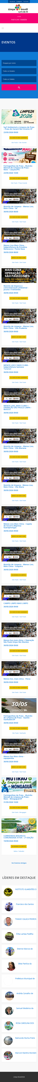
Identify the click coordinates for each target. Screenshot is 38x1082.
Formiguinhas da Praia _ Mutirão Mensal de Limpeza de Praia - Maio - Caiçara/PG (18, 168)
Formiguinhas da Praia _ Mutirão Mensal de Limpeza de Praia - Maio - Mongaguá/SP (18, 797)
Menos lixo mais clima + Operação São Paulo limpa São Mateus (19, 641)
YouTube (25, 1)
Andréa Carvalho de (25, 993)
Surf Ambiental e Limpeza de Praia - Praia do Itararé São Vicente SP (19, 128)
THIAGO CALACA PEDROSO (26, 919)
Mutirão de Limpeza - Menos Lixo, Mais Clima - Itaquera (19, 565)
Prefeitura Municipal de (25, 978)
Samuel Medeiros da (24, 1008)
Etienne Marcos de (25, 949)
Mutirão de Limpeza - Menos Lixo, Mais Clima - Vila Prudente (19, 327)
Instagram (19, 1)
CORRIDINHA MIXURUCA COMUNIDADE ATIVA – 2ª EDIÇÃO (18, 837)
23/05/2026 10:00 (11, 173)
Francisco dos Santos (25, 904)
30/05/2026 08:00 (11, 211)
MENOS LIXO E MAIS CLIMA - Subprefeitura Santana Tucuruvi (16, 367)
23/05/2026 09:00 (11, 132)
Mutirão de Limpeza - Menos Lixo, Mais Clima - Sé (19, 207)
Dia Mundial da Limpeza (19, 575)
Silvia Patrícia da (25, 963)
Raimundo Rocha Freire (25, 1038)
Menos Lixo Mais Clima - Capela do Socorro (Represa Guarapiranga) (18, 526)
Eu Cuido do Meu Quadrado (18, 137)
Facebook (12, 1)
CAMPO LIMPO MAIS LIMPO (16, 603)
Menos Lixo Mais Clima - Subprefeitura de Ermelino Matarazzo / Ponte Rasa (15, 247)
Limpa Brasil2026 (19, 1077)
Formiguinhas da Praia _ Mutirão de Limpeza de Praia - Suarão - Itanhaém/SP (18, 718)
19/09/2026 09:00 (11, 841)
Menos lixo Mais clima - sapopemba (14, 757)
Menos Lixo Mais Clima (18, 257)
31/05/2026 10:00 (11, 802)
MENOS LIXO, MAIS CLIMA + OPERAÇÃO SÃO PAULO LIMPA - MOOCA (18, 407)
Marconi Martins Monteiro (26, 1053)
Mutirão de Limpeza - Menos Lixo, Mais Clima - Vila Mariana (19, 447)
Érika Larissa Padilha (24, 934)
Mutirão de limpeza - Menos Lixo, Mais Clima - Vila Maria (18, 486)
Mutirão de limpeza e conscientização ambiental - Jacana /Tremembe (16, 288)
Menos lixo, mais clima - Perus (17, 679)
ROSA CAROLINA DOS (25, 1023)
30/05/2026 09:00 (11, 293)
